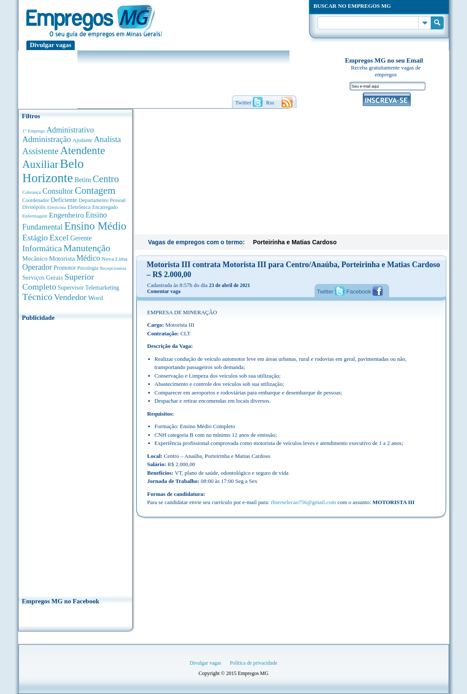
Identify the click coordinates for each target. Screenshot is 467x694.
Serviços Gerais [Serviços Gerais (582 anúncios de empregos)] (42, 277)
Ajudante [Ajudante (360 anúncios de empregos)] (82, 140)
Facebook (358, 291)
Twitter (325, 291)
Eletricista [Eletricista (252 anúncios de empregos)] (56, 207)
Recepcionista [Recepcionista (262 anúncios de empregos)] (113, 268)
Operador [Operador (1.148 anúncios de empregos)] (37, 267)
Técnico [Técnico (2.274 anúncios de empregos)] (37, 297)
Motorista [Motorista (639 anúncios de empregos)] (62, 258)
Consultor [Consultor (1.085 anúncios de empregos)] (57, 191)
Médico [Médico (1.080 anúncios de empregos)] (88, 258)
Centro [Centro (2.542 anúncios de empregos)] (105, 179)
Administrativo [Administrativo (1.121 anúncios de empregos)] (70, 130)
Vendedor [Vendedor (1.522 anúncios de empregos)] (70, 297)
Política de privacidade (253, 663)
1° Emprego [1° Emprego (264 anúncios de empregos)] (33, 130)
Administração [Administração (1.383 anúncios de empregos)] (46, 139)
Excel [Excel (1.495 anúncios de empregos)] (58, 237)
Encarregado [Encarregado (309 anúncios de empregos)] (105, 207)
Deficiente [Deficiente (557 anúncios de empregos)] (64, 199)
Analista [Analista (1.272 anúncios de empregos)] (107, 139)
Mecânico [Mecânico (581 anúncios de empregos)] (35, 258)
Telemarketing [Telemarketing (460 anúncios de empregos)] (102, 287)
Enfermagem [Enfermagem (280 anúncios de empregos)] (35, 215)
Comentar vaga (164, 291)
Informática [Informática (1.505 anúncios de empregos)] (42, 248)
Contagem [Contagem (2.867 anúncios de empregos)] (95, 190)
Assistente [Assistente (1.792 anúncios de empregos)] (40, 151)
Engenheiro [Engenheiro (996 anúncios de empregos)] (66, 215)
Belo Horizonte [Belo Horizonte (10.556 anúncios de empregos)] (53, 171)
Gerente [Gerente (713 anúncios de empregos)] (81, 238)
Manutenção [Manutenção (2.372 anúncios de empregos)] (87, 248)
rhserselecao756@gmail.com (303, 502)
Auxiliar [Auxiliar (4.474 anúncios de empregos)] (40, 164)
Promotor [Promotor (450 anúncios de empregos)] (65, 268)
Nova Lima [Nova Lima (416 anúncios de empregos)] (114, 259)
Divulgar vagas (50, 44)
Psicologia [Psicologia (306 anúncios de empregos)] (87, 268)
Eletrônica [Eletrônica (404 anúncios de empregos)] (79, 207)
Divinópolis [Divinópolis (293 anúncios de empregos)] (34, 207)
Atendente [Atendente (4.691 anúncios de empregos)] (82, 150)
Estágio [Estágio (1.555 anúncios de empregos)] (35, 237)
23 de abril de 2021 (229, 285)
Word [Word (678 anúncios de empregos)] (95, 297)
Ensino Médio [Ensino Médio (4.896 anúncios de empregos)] (95, 226)
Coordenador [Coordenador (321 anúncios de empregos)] (35, 200)
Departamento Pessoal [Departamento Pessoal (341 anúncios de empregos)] (102, 200)
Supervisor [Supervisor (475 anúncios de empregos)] (71, 287)
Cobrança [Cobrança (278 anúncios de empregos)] (31, 192)
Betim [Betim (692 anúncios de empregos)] (82, 179)
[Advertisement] (75, 456)
